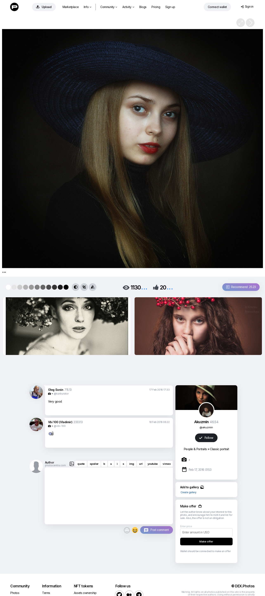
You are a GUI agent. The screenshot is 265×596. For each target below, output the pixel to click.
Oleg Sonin (55, 389)
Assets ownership (85, 593)
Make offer (206, 541)
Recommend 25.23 (241, 287)
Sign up (170, 7)
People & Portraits (195, 449)
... (144, 287)
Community (108, 7)
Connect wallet (217, 7)
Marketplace (71, 7)
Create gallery (188, 492)
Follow (206, 437)
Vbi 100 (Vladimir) (60, 422)
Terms (46, 593)
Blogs (143, 7)
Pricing (155, 7)
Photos (14, 593)
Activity (128, 7)
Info (87, 7)
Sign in (247, 6)
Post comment (159, 530)
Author (49, 462)
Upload (44, 7)
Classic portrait (219, 449)
